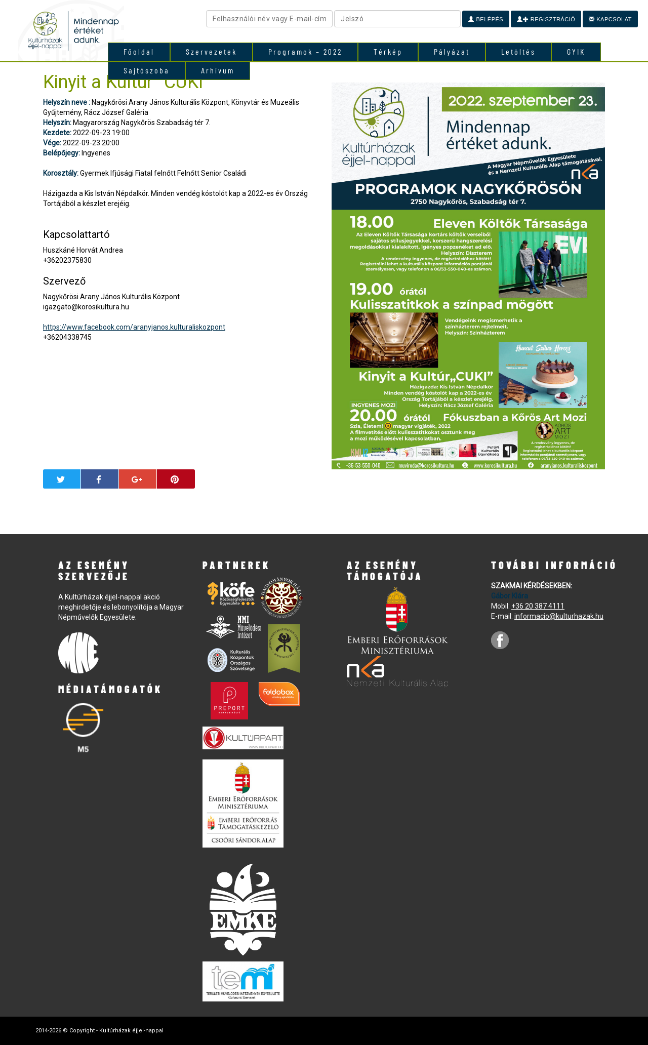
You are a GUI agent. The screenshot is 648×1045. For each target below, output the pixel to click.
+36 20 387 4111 (537, 606)
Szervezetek (211, 51)
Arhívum (217, 70)
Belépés (485, 19)
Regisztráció (546, 19)
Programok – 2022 (305, 51)
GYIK (576, 51)
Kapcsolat (610, 19)
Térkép (388, 51)
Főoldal (139, 51)
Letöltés (518, 51)
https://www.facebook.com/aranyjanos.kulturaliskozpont (134, 327)
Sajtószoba (147, 70)
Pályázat (452, 51)
